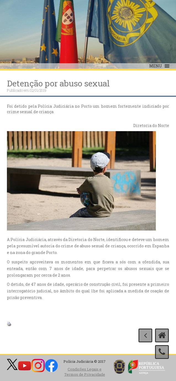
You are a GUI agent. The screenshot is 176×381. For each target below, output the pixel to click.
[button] (155, 66)
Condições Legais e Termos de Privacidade (84, 372)
